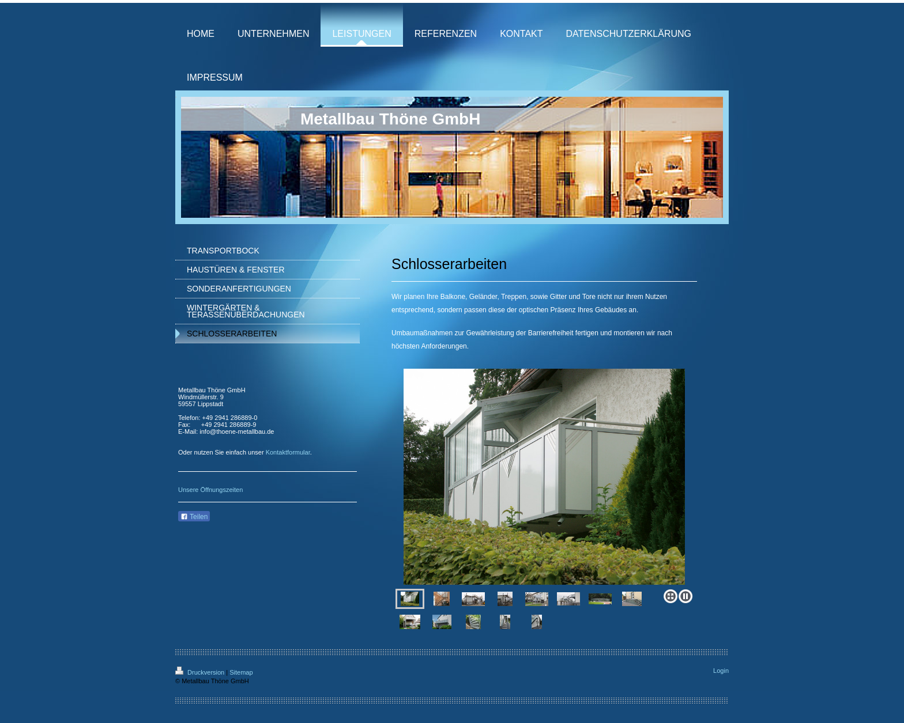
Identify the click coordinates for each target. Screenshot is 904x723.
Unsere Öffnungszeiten (210, 489)
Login (721, 670)
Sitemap (241, 672)
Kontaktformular (288, 452)
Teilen (194, 517)
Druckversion (200, 672)
